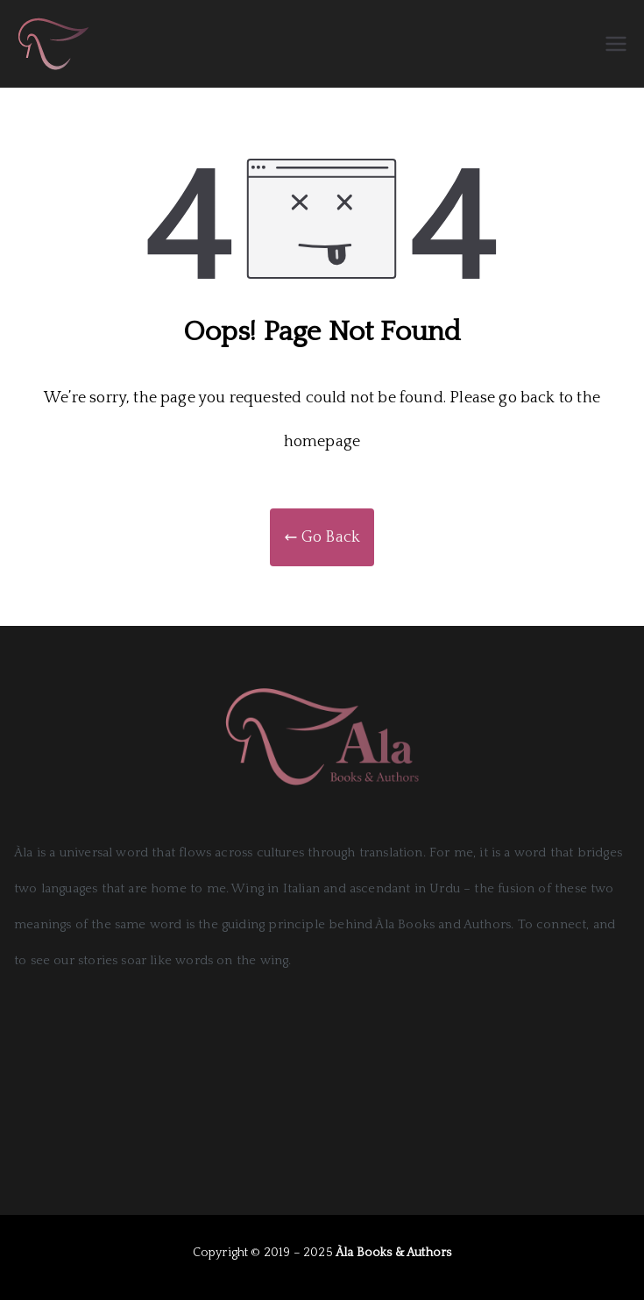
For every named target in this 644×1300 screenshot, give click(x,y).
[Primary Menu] (616, 44)
